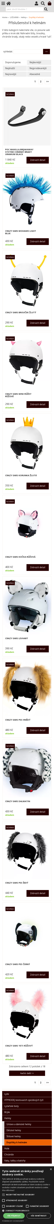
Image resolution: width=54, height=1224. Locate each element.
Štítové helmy (13, 1136)
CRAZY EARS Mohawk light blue (20, 232)
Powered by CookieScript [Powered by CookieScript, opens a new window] (13, 1221)
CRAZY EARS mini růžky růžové (18, 395)
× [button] (51, 1169)
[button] (27, 1210)
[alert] (27, 1195)
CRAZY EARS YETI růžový (19, 1045)
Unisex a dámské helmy (18, 1124)
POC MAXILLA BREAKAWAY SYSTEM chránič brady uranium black (19, 151)
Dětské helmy (13, 1130)
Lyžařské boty (11, 1106)
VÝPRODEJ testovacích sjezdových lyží (23, 1100)
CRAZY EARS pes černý (17, 964)
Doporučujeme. (13, 62)
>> (47, 81)
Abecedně (35, 74)
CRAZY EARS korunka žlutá (21, 475)
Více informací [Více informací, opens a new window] (8, 1190)
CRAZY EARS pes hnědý (17, 720)
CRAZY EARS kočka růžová (20, 557)
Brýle (7, 1112)
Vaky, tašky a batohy (14, 1160)
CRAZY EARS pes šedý (16, 883)
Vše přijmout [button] (14, 1215)
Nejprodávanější (38, 68)
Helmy (7, 1118)
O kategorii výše (11, 43)
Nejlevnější (35, 62)
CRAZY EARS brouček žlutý (20, 312)
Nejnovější (10, 74)
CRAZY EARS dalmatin (17, 801)
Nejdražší (10, 68)
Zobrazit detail (37, 160)
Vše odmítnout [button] (39, 1215)
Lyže (6, 1094)
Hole (6, 1148)
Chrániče (9, 1154)
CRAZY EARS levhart (16, 638)
